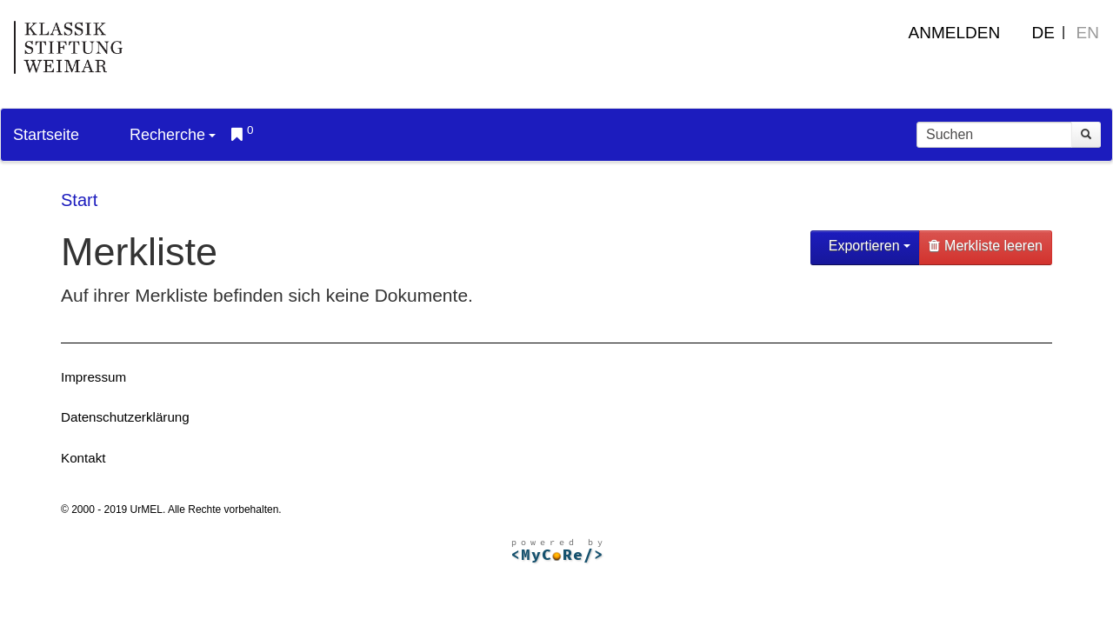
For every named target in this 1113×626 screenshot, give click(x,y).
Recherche (173, 134)
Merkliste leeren (986, 245)
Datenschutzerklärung (125, 417)
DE (1043, 32)
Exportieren (867, 245)
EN (1087, 32)
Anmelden (955, 32)
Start (79, 200)
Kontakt (83, 457)
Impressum (93, 377)
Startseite (46, 134)
